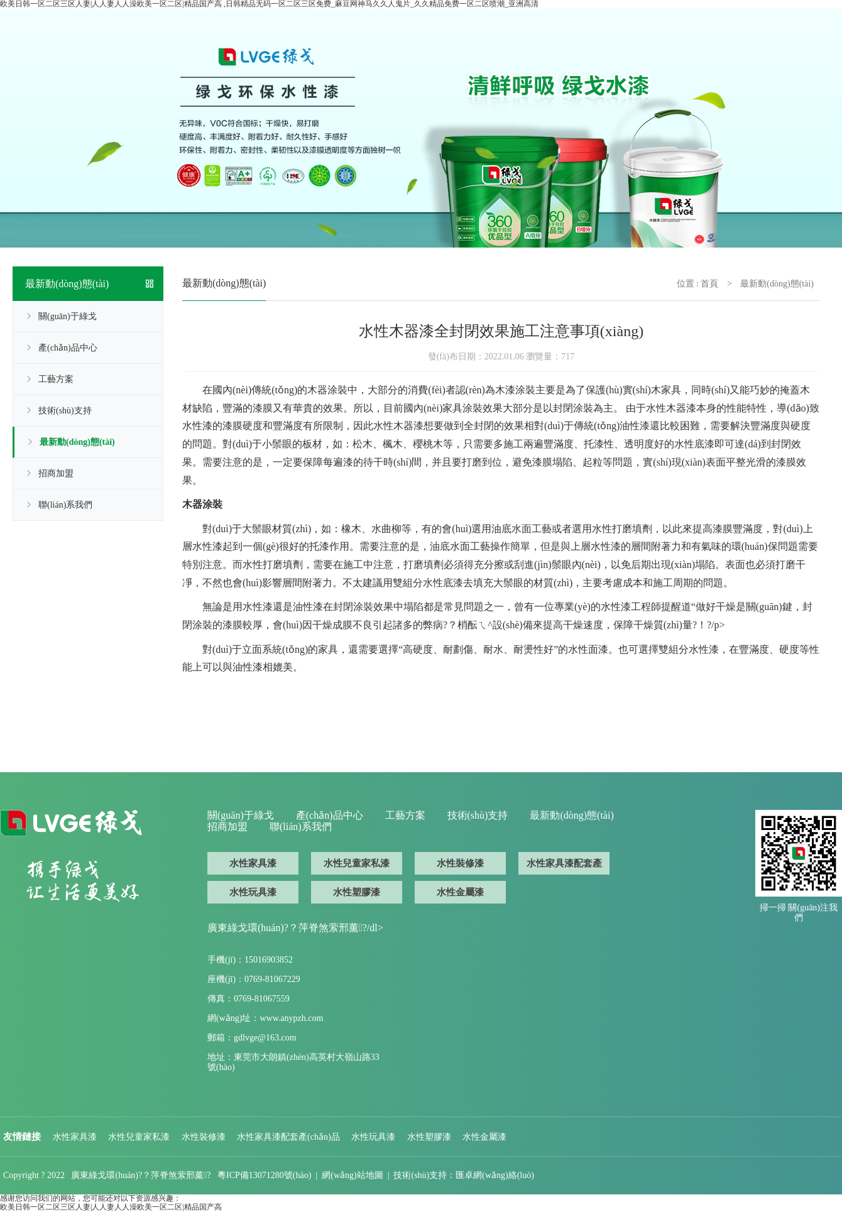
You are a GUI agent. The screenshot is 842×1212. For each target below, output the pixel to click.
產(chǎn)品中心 (67, 347)
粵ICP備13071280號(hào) (264, 1175)
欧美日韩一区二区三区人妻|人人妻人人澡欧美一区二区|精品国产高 (111, 1207)
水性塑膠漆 (356, 892)
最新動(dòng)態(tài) (77, 442)
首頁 (709, 283)
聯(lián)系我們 (65, 505)
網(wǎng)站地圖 (352, 1175)
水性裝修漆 (460, 863)
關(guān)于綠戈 (67, 316)
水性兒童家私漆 (357, 863)
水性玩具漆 (252, 892)
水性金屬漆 (460, 892)
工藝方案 (56, 379)
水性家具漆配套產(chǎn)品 (564, 866)
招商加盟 (56, 473)
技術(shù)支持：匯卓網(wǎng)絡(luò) (463, 1175)
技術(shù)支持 (65, 410)
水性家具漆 (252, 863)
